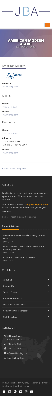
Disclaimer (7, 386)
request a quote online (37, 204)
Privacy (44, 382)
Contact (22, 217)
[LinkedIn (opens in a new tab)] (10, 392)
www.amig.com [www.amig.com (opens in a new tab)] (10, 86)
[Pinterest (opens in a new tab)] (20, 392)
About (13, 217)
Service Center (26, 292)
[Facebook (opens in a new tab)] (4, 392)
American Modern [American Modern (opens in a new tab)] (14, 75)
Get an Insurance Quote (26, 304)
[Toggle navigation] (47, 25)
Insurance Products (26, 298)
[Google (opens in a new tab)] (15, 392)
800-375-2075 (10, 106)
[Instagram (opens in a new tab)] (26, 392)
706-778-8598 (14, 348)
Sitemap (32, 217)
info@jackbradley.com (17, 353)
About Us (26, 279)
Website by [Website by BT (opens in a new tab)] (22, 386)
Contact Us (26, 286)
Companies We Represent (26, 310)
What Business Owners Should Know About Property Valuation (26, 249)
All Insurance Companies (14, 168)
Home (5, 217)
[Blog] (32, 392)
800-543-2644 (10, 133)
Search (35, 382)
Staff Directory (26, 316)
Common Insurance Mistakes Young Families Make (26, 238)
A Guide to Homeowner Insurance (26, 259)
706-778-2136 (14, 343)
